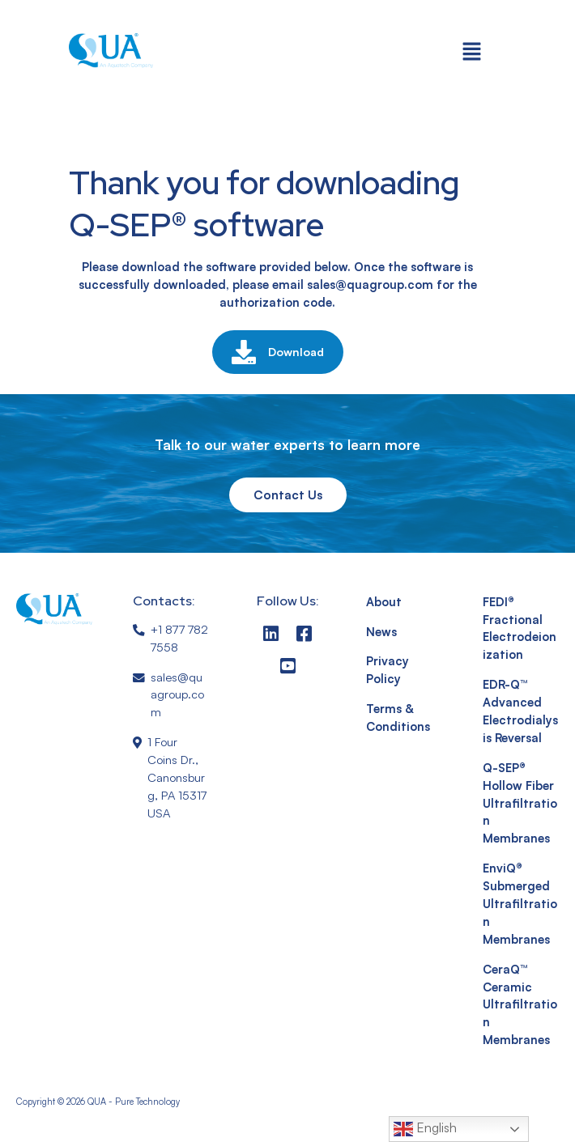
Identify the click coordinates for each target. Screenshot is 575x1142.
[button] (472, 51)
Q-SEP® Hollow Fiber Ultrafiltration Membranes (520, 803)
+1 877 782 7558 (179, 638)
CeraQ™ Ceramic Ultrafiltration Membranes (520, 1005)
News (381, 631)
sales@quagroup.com (177, 694)
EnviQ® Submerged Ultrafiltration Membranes (520, 903)
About (384, 601)
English (425, 1129)
